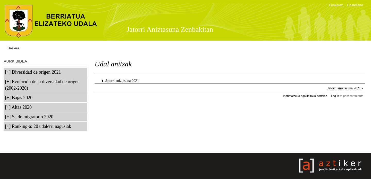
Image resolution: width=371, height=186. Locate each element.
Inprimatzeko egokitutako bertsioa (305, 95)
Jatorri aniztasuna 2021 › (345, 88)
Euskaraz (336, 5)
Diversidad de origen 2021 (36, 72)
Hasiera (13, 48)
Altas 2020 (22, 107)
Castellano (355, 5)
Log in (335, 95)
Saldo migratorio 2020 (32, 116)
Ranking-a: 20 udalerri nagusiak (41, 126)
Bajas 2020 (22, 97)
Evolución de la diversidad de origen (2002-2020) (42, 85)
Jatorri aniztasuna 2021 (122, 81)
